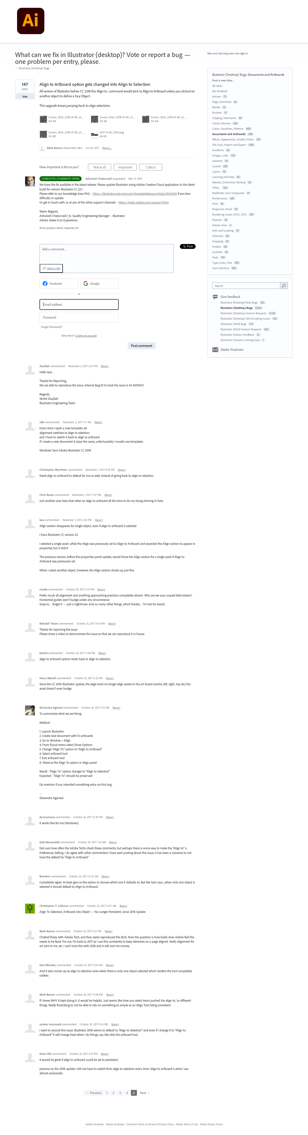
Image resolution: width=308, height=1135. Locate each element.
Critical (154, 168)
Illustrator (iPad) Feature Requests (241, 329)
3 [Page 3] (120, 1093)
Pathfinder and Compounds (228, 193)
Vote (25, 96)
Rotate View (219, 225)
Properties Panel (222, 209)
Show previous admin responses (59, 228)
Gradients (218, 150)
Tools (215, 257)
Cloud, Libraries (221, 123)
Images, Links (220, 155)
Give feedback (230, 296)
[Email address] (79, 304)
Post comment (141, 345)
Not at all (102, 168)
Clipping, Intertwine (224, 118)
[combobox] (247, 285)
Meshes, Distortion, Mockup (229, 182)
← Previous (93, 1093)
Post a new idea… (223, 80)
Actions (216, 96)
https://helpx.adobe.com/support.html (144, 202)
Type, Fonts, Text (222, 262)
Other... (216, 187)
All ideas (217, 86)
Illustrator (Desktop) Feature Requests (244, 313)
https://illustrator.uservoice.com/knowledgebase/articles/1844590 (135, 194)
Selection (217, 236)
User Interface (220, 268)
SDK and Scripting (223, 230)
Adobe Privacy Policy (211, 1124)
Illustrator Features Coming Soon (241, 340)
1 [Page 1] (106, 1093)
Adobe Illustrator (232, 349)
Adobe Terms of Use (187, 1124)
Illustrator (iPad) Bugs (234, 324)
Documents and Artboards (266, 74)
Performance (220, 198)
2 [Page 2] (113, 1093)
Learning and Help (223, 177)
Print (215, 203)
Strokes (216, 246)
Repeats (217, 220)
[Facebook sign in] (58, 283)
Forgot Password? (51, 327)
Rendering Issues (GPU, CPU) (229, 214)
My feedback (220, 91)
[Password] (79, 317)
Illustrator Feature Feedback (238, 334)
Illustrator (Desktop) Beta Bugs (240, 302)
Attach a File (53, 268)
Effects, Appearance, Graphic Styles (233, 139)
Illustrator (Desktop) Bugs (229, 74)
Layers (216, 171)
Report (104, 366)
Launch (216, 166)
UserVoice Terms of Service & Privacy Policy (150, 1124)
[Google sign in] (99, 283)
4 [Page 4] (127, 1093)
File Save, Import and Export (229, 145)
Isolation (217, 161)
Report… (107, 148)
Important (127, 168)
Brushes (217, 112)
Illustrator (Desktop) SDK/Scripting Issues (246, 318)
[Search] (284, 285)
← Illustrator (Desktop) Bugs (32, 68)
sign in (244, 53)
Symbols (217, 252)
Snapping (217, 241)
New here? (79, 335)
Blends (216, 107)
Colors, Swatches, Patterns (227, 128)
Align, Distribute (221, 102)
